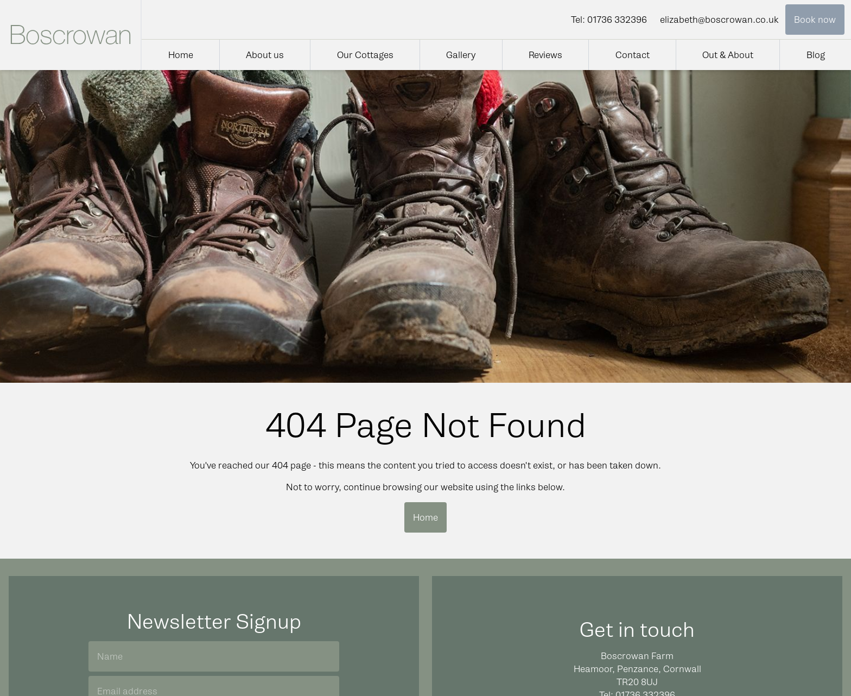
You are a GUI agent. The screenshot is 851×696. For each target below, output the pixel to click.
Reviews (545, 54)
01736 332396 (617, 19)
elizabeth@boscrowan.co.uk (719, 19)
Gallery (460, 54)
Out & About (727, 54)
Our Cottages (365, 54)
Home (180, 54)
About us (265, 54)
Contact (632, 54)
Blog (815, 54)
